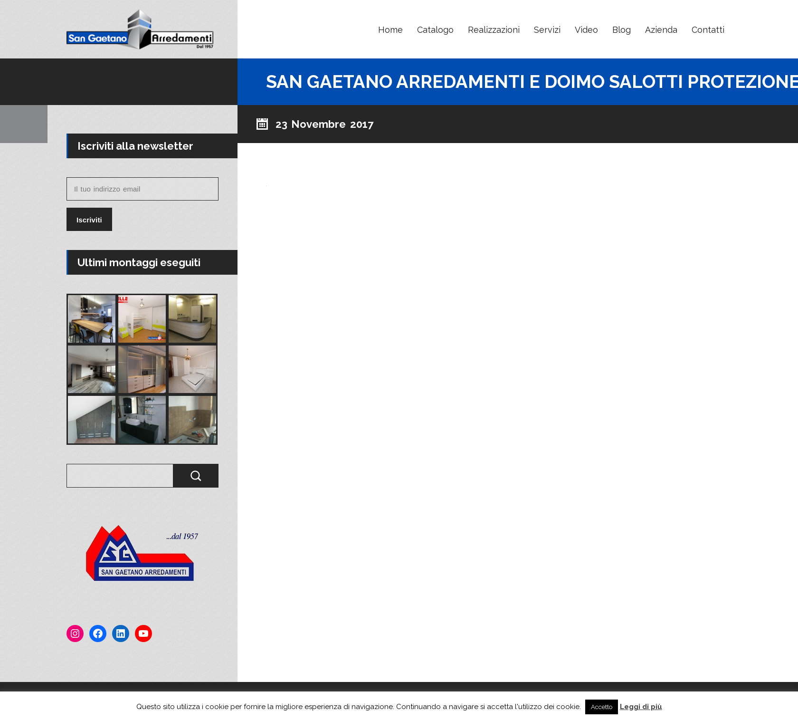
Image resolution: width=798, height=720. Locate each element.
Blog (621, 30)
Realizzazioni (494, 30)
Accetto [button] (601, 706)
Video (586, 30)
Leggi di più (641, 706)
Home (390, 30)
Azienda (661, 30)
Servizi (547, 30)
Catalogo (435, 30)
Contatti (708, 30)
